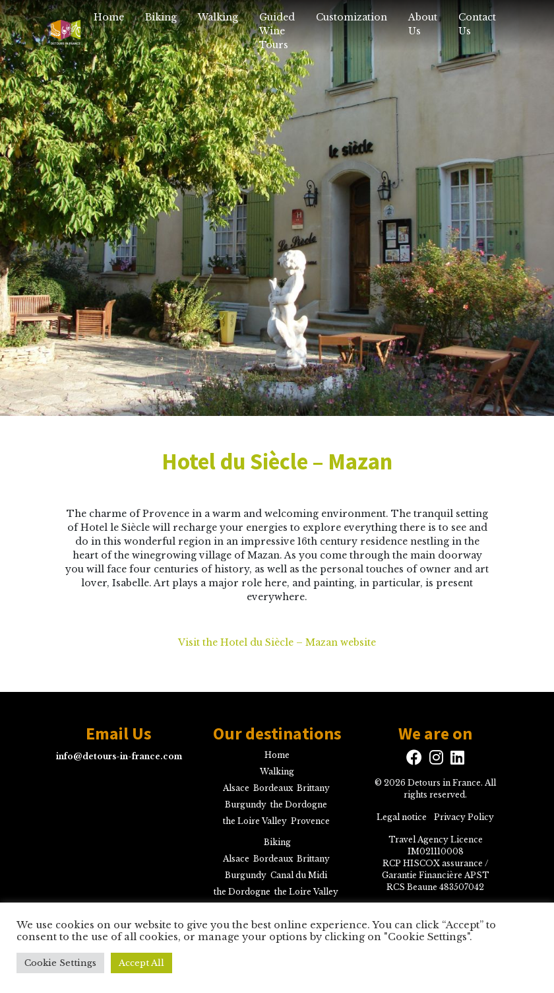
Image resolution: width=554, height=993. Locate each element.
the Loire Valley (255, 821)
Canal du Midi (298, 875)
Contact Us (477, 24)
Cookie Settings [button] (60, 963)
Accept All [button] (141, 963)
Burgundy (245, 804)
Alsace (236, 788)
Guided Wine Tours (277, 31)
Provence (310, 821)
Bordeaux (273, 788)
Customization (351, 17)
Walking (218, 17)
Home (109, 17)
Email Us (119, 734)
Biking (161, 17)
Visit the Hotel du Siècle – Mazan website (277, 642)
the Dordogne (298, 804)
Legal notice (402, 817)
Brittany (313, 788)
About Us (422, 24)
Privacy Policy (464, 817)
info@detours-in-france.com (119, 756)
